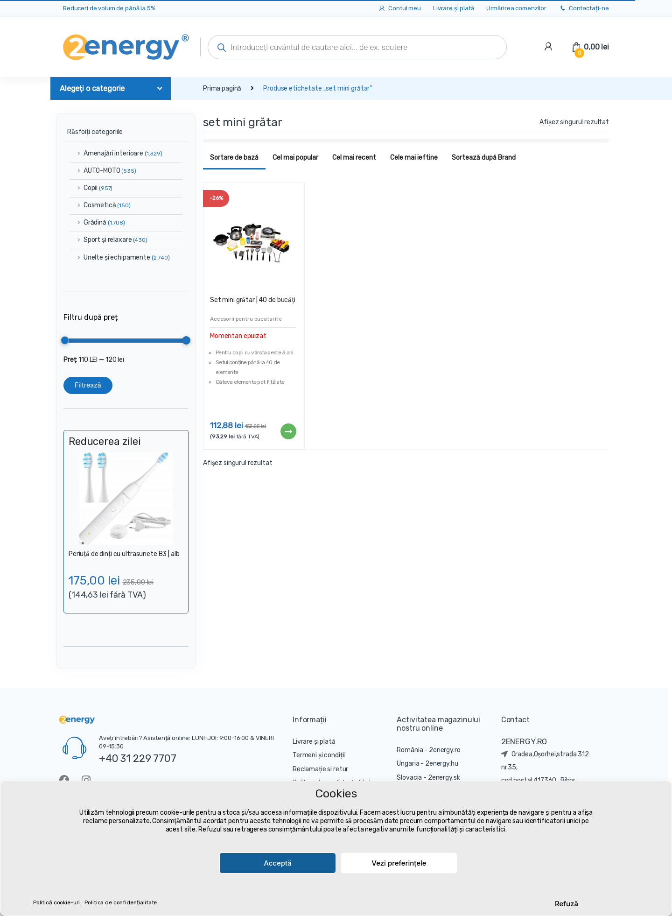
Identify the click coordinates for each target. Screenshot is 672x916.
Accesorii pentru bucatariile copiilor (246, 322)
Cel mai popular (295, 158)
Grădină (97, 222)
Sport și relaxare (108, 240)
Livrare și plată (453, 8)
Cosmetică (100, 205)
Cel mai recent (354, 158)
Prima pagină (222, 88)
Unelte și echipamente (120, 257)
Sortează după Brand (484, 158)
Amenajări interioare (116, 153)
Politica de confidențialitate (120, 902)
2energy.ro (445, 750)
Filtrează (88, 385)
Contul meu (399, 9)
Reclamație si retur (320, 769)
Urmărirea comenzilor (516, 8)
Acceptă (278, 863)
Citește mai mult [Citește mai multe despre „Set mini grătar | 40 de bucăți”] (288, 431)
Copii (91, 188)
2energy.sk (444, 778)
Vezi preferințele (398, 863)
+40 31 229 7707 (137, 758)
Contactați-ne (584, 9)
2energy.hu (441, 764)
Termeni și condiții (319, 755)
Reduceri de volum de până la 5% (109, 8)
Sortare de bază (234, 158)
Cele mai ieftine (414, 158)
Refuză (566, 903)
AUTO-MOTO (103, 171)
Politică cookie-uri (56, 902)
